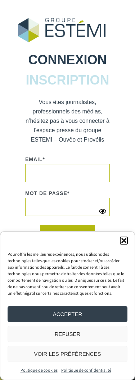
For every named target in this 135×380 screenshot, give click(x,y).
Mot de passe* (47, 193)
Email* (35, 159)
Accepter (67, 314)
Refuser (68, 334)
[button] (123, 240)
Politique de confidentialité (86, 370)
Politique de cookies (39, 370)
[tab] (67, 60)
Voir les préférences (67, 354)
